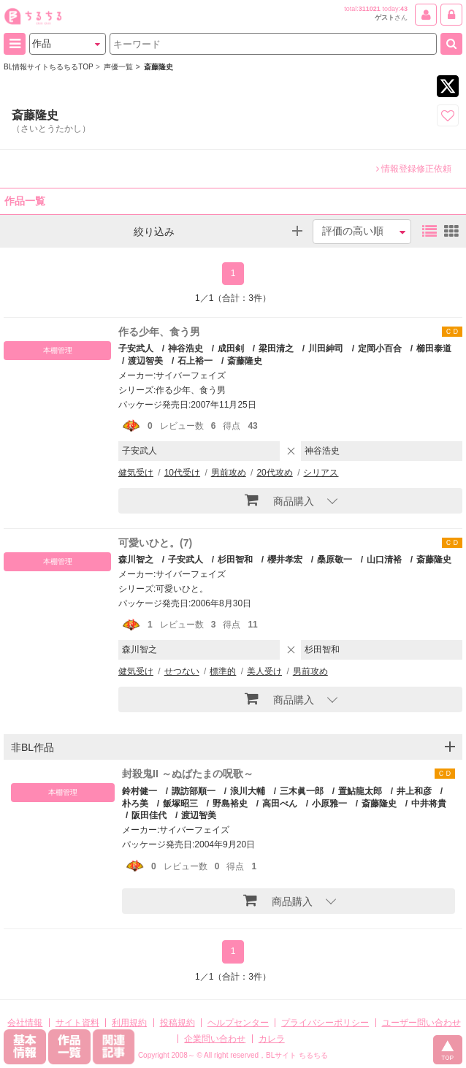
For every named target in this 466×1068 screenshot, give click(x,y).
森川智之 (135, 559)
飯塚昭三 (180, 803)
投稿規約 (177, 1022)
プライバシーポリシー (325, 1022)
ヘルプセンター (238, 1022)
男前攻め (228, 473)
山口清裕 (384, 559)
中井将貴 (428, 803)
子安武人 (135, 348)
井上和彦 (414, 791)
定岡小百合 (380, 348)
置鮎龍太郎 (360, 791)
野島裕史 (230, 803)
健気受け (135, 473)
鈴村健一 (139, 791)
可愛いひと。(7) (155, 543)
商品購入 (279, 499)
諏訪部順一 (193, 791)
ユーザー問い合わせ (421, 1022)
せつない (181, 671)
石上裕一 (195, 361)
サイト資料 (77, 1022)
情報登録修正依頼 (413, 169)
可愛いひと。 (182, 589)
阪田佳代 (149, 815)
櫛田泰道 (433, 348)
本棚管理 (57, 350)
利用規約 (129, 1022)
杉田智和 (235, 559)
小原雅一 (329, 803)
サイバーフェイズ (191, 375)
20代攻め (274, 473)
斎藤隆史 (244, 361)
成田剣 (231, 348)
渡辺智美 (145, 361)
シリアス (320, 473)
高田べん (279, 803)
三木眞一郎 (302, 791)
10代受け (182, 473)
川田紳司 (325, 348)
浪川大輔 (247, 791)
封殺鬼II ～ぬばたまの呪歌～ (187, 773)
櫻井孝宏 (284, 559)
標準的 (223, 671)
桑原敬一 (334, 559)
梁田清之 (276, 348)
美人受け (264, 671)
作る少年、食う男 (159, 331)
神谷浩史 (185, 348)
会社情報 (24, 1022)
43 (404, 8)
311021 (370, 8)
